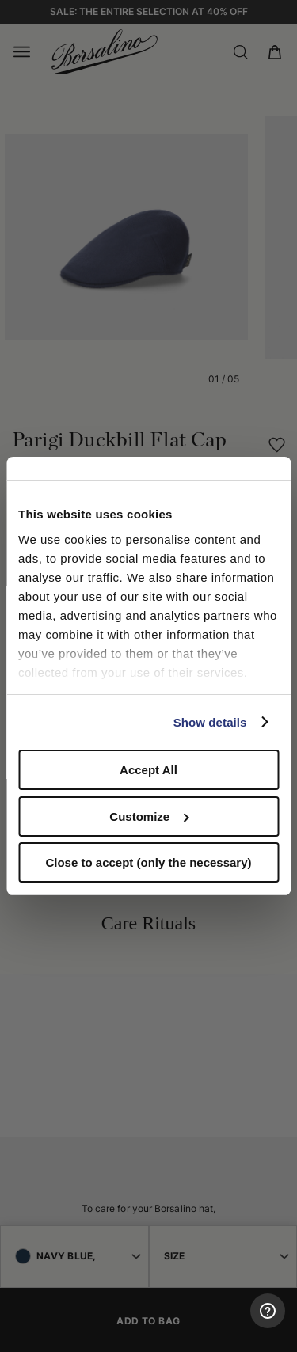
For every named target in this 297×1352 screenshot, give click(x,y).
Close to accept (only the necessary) (148, 862)
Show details (210, 722)
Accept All (148, 770)
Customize (148, 816)
